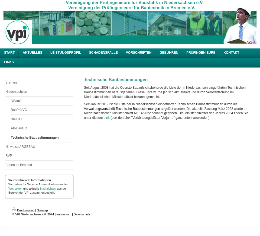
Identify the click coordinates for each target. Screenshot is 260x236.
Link (107, 118)
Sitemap (42, 210)
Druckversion (23, 210)
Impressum (63, 214)
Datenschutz (82, 214)
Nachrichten (48, 188)
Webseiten (15, 188)
